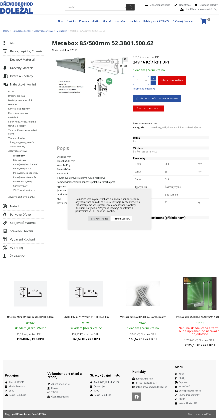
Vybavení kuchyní (22, 239)
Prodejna (12, 375)
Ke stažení (120, 21)
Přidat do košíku (172, 80)
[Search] (130, 7)
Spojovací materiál (23, 223)
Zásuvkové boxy (16, 146)
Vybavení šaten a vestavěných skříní (23, 132)
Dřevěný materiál (22, 68)
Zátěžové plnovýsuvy (24, 190)
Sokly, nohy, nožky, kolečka (22, 121)
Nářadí (14, 206)
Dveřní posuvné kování (20, 100)
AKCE (13, 43)
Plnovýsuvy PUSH (22, 168)
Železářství (17, 256)
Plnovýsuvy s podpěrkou (25, 172)
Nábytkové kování (22, 30)
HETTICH (12, 104)
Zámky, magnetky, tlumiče (21, 142)
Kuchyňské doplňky (18, 113)
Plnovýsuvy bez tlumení (25, 164)
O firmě (107, 21)
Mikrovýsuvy (19, 160)
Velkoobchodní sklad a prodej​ (64, 375)
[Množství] (138, 80)
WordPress (194, 414)
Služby (96, 21)
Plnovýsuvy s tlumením (24, 177)
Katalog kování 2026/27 (156, 21)
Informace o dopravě (144, 88)
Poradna (84, 21)
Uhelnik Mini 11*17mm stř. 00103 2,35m (30, 316)
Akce (60, 21)
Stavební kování (21, 231)
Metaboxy (62, 30)
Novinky (71, 21)
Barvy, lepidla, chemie (26, 51)
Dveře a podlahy (21, 76)
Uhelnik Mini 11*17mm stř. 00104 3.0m (86, 316)
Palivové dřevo (20, 214)
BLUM (11, 91)
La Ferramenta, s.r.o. (145, 151)
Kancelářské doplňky (19, 108)
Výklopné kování (16, 138)
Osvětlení (13, 117)
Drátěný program (16, 95)
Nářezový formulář (183, 21)
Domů (6, 30)
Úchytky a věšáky (17, 125)
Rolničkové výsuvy (22, 181)
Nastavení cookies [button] (99, 218)
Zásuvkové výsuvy (43, 30)
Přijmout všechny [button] (121, 218)
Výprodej (16, 248)
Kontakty (135, 21)
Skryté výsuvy (20, 185)
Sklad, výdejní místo (105, 375)
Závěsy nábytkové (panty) (21, 196)
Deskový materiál (22, 60)
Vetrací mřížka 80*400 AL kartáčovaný (143, 316)
